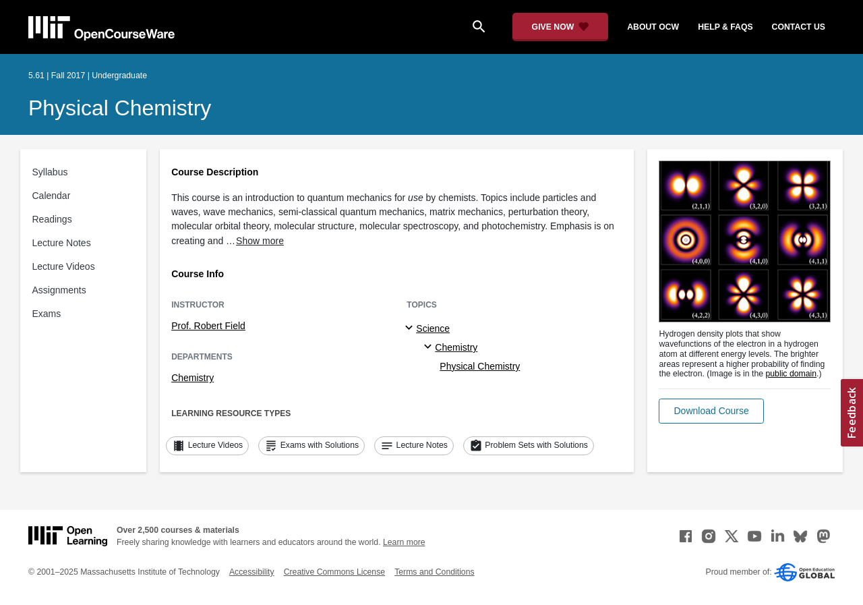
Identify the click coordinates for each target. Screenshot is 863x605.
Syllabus (50, 172)
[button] (711, 411)
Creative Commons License (334, 572)
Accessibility (251, 572)
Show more (260, 240)
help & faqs (725, 27)
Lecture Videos (63, 266)
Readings (52, 219)
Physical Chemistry (119, 108)
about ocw (653, 27)
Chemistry (192, 377)
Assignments (59, 290)
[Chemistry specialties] (430, 347)
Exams (46, 313)
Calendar (51, 195)
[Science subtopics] (411, 328)
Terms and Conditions (434, 572)
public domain (790, 373)
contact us (798, 27)
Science (433, 328)
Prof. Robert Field (208, 325)
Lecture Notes (61, 242)
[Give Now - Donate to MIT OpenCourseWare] (560, 27)
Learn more (404, 542)
